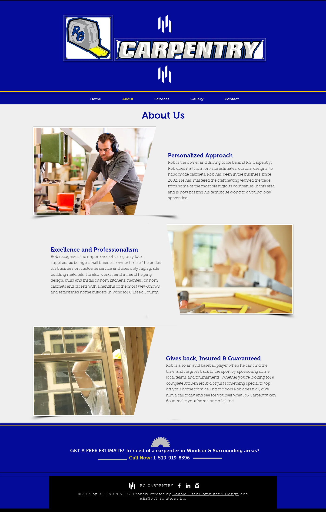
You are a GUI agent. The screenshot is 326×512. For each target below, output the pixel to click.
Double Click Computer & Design (205, 494)
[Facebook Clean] (179, 485)
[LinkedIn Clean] (188, 485)
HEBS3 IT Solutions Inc (163, 499)
